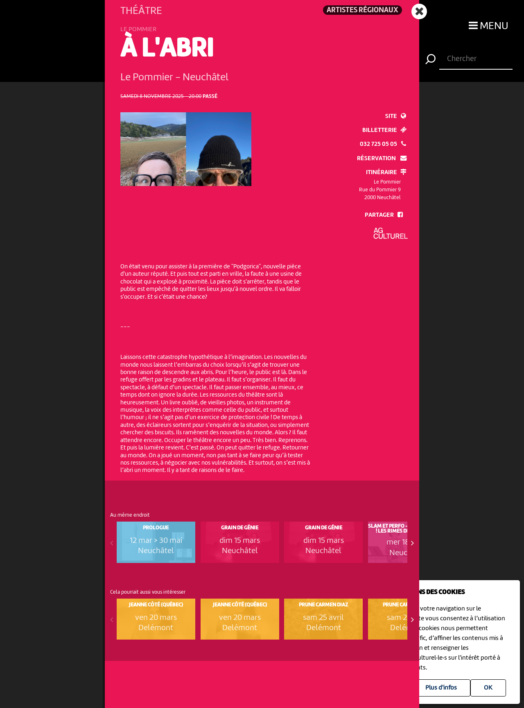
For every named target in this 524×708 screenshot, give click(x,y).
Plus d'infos (441, 688)
